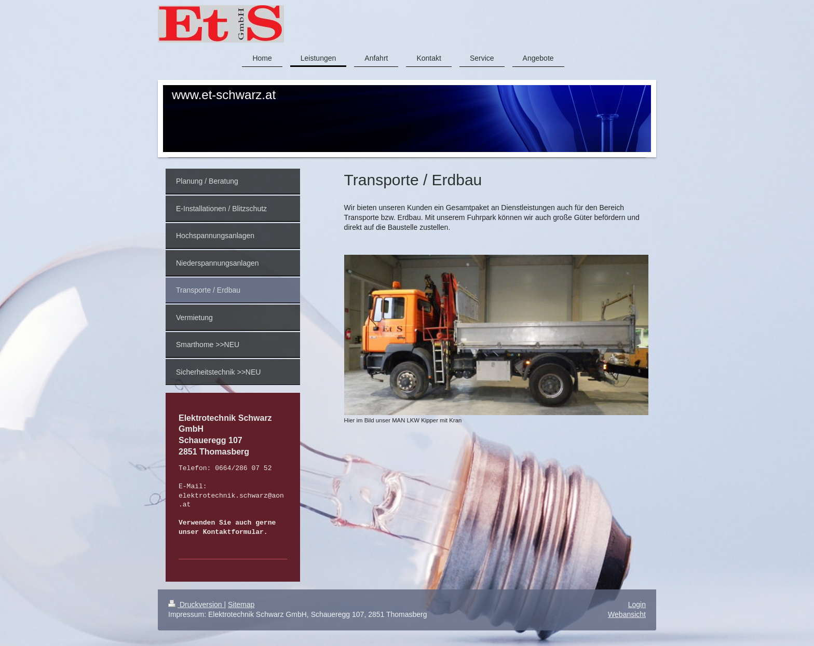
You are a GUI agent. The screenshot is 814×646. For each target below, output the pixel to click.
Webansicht (627, 614)
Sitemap (241, 604)
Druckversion (196, 604)
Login (637, 604)
